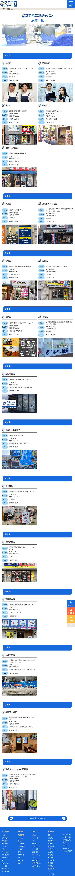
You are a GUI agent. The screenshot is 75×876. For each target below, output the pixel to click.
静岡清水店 (8, 538)
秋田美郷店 (8, 322)
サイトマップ (65, 868)
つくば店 (7, 432)
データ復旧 (5, 837)
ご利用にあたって (11, 868)
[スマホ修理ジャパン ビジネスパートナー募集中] (57, 855)
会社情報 (35, 801)
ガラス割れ (5, 778)
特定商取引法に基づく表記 (42, 868)
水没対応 (5, 784)
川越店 (6, 157)
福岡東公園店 (9, 648)
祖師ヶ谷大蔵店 (9, 103)
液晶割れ (5, 781)
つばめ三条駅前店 (9, 378)
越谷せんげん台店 (27, 158)
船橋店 (6, 215)
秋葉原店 (25, 63)
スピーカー (5, 804)
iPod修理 (21, 787)
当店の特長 (36, 784)
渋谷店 (6, 63)
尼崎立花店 (8, 590)
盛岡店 (6, 267)
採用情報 (56, 868)
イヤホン (5, 806)
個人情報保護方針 (25, 868)
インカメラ (5, 809)
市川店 (24, 215)
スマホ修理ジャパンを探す (37, 758)
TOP (3, 9)
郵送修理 (35, 792)
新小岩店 (62, 63)
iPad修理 (21, 784)
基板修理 (5, 834)
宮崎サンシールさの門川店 (9, 707)
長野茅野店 (8, 485)
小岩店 (43, 63)
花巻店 (24, 267)
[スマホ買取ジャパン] (39, 855)
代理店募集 (36, 804)
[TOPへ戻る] (71, 625)
